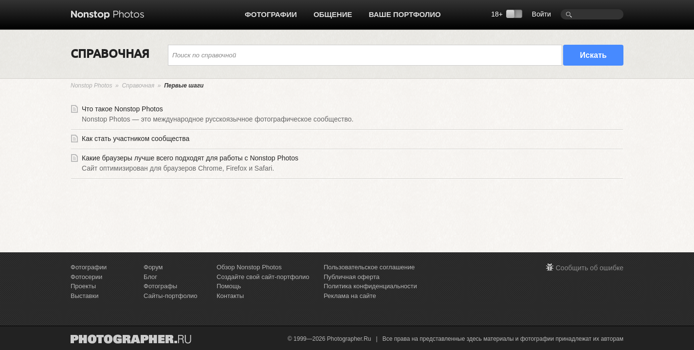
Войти (541, 14)
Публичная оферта (352, 276)
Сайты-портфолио (171, 295)
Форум (153, 267)
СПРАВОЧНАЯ (110, 53)
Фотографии (271, 14)
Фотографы (160, 286)
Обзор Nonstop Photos (249, 267)
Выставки (84, 295)
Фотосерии (86, 276)
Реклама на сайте (350, 295)
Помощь (229, 286)
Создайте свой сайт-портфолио (263, 276)
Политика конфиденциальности (370, 286)
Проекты (83, 286)
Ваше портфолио (405, 14)
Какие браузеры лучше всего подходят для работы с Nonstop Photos (347, 164)
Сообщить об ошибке (589, 268)
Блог (150, 276)
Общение (332, 14)
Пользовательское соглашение (369, 267)
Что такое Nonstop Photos (347, 115)
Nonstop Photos (91, 85)
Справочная (138, 85)
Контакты (230, 295)
